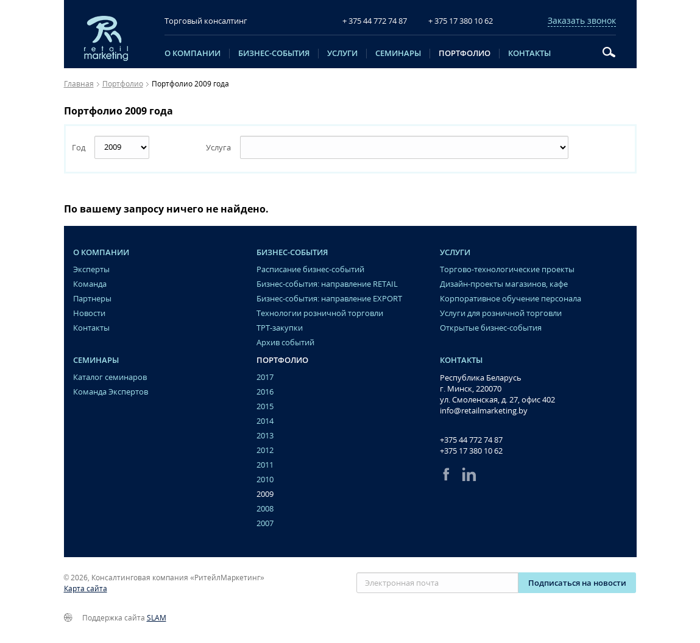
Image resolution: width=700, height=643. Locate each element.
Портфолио (464, 53)
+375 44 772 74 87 (471, 439)
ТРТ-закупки (279, 328)
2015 (265, 406)
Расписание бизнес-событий (310, 269)
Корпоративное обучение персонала (510, 298)
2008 (265, 509)
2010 (265, 479)
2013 (265, 435)
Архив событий (285, 342)
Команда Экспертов (110, 392)
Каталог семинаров (110, 377)
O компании (192, 53)
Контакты (529, 53)
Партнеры (92, 298)
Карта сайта (85, 588)
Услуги (342, 53)
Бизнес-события (273, 53)
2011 (265, 465)
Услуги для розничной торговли (501, 313)
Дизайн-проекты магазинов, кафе (504, 284)
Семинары (398, 53)
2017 (265, 377)
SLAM (156, 618)
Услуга (218, 147)
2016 (265, 392)
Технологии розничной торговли (319, 313)
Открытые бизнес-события (491, 328)
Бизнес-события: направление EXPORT (329, 298)
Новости (89, 313)
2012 (265, 450)
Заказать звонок (582, 21)
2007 (265, 523)
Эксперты (91, 269)
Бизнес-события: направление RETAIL (327, 284)
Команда (90, 284)
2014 (265, 421)
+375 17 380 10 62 (471, 450)
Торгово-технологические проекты (507, 269)
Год (78, 147)
